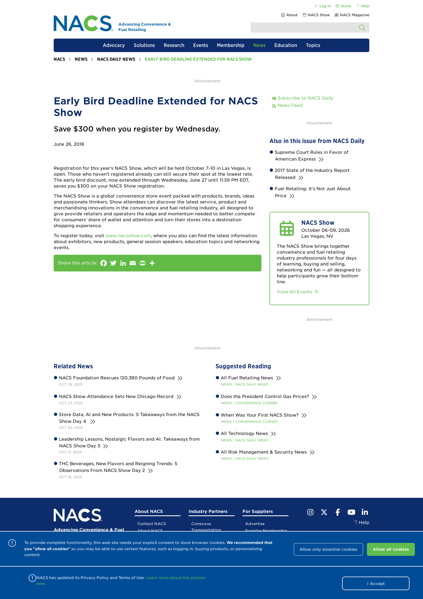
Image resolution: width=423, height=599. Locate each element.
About (289, 15)
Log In (322, 6)
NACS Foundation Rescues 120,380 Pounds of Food (117, 377)
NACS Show (316, 15)
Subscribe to (305, 98)
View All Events (298, 291)
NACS (59, 59)
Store (343, 6)
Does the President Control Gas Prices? (265, 396)
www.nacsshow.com (128, 235)
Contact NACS (151, 524)
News (259, 45)
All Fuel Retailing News (247, 377)
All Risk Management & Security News (264, 452)
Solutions (144, 45)
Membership (230, 45)
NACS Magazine (352, 15)
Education (285, 45)
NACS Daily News (116, 59)
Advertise (255, 524)
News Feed (290, 105)
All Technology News (244, 433)
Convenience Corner (257, 403)
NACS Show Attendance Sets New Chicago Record (116, 396)
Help (362, 6)
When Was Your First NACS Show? (260, 415)
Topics (313, 45)
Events (200, 45)
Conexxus (201, 524)
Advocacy (114, 45)
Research (174, 45)
